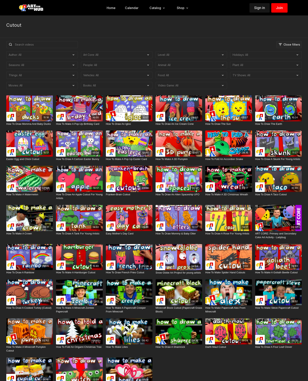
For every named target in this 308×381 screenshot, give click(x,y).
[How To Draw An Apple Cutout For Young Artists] (79, 196)
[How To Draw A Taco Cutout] (278, 194)
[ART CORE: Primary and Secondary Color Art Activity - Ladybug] (278, 235)
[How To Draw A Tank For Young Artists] (79, 234)
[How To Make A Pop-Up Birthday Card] (79, 124)
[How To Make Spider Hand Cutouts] (228, 273)
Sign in (259, 8)
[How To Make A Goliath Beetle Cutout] (278, 273)
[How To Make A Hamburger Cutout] (79, 273)
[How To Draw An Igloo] (129, 124)
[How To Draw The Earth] (278, 124)
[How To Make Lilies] (129, 347)
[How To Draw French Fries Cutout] (129, 273)
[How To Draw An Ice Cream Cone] (179, 124)
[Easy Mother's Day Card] (129, 234)
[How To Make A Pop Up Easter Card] (129, 159)
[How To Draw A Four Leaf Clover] (278, 347)
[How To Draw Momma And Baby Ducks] (29, 124)
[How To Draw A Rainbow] (29, 273)
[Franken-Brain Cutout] (129, 194)
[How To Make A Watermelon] (29, 194)
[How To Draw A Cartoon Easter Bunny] (79, 159)
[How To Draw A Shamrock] (179, 347)
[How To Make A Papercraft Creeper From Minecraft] (129, 310)
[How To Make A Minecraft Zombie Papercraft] (79, 310)
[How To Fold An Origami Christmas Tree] (79, 347)
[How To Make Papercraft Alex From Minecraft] (228, 310)
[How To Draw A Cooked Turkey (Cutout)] (29, 308)
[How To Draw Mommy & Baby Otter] (179, 234)
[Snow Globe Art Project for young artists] (179, 273)
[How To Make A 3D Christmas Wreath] (228, 194)
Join (279, 8)
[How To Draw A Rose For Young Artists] (228, 234)
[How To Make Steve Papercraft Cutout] (278, 308)
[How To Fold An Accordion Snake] (228, 159)
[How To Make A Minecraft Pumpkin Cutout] (29, 349)
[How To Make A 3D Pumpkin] (179, 159)
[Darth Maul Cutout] (228, 347)
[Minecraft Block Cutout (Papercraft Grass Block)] (179, 310)
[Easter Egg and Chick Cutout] (29, 159)
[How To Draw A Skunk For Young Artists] (278, 159)
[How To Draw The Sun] (228, 124)
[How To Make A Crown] (29, 234)
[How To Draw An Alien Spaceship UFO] (179, 194)
